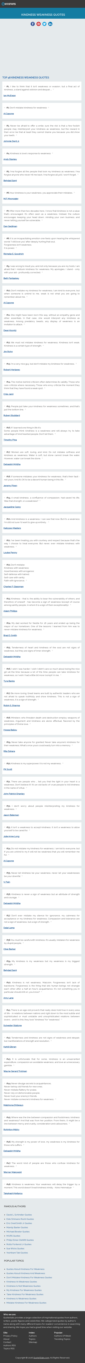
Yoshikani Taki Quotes (17, 1252)
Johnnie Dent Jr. (11, 141)
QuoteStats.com (41, 1357)
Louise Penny (10, 552)
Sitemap (33, 1342)
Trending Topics (62, 1339)
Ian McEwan (9, 95)
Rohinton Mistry (11, 1129)
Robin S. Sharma (11, 705)
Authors (33, 1335)
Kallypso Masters (12, 528)
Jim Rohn (8, 351)
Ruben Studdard (11, 415)
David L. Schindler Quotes (19, 1214)
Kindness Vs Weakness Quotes (21, 1281)
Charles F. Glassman (13, 586)
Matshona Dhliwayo (13, 1105)
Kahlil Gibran (9, 1047)
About (6, 1339)
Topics (32, 1339)
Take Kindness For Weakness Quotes (24, 1294)
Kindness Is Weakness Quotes (21, 1298)
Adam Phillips (10, 611)
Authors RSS (9, 1345)
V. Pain (6, 882)
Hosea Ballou (10, 730)
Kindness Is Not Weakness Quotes (23, 1286)
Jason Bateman (11, 815)
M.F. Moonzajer (10, 198)
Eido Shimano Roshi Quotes (20, 1219)
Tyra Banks (9, 681)
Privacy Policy (10, 1335)
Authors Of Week (62, 1335)
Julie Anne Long (11, 836)
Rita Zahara (9, 751)
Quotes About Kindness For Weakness (25, 1269)
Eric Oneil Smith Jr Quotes (19, 1223)
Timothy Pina (10, 440)
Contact (7, 1342)
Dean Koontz (9, 330)
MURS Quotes (13, 1235)
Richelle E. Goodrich (13, 254)
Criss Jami (8, 394)
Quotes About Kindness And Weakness (25, 1273)
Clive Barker (9, 949)
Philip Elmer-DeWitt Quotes (20, 1240)
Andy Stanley (10, 159)
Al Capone (8, 113)
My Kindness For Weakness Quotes (24, 1290)
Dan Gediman (10, 226)
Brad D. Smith (10, 635)
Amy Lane (8, 998)
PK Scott (7, 769)
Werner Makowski (12, 1172)
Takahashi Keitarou (12, 1193)
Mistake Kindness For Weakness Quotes (26, 1302)
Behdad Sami (10, 180)
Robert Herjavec (11, 369)
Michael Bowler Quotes (18, 1231)
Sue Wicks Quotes (15, 1248)
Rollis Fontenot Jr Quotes (18, 1244)
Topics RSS (9, 1348)
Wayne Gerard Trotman (15, 1071)
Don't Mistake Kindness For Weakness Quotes (29, 1277)
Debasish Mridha (11, 464)
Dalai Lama (8, 927)
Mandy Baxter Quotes (17, 1227)
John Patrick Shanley (14, 793)
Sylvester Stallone (12, 1025)
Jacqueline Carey (12, 507)
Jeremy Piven (10, 485)
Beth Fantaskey (11, 278)
